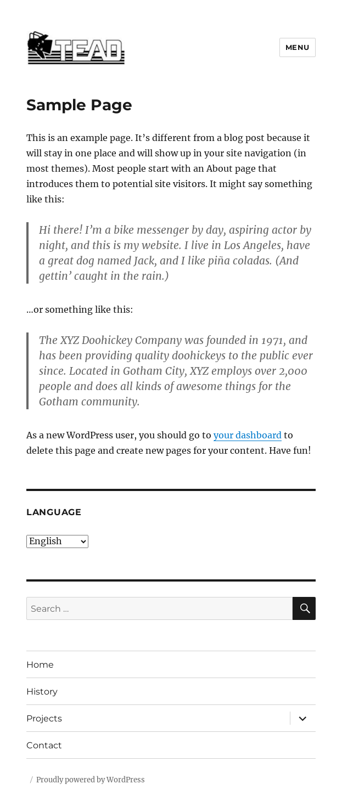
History (42, 691)
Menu (297, 47)
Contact (44, 745)
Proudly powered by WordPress (90, 780)
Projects (44, 718)
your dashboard (248, 435)
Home (40, 664)
